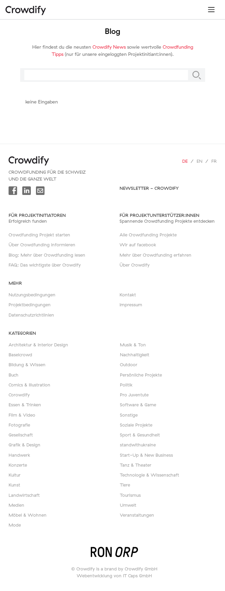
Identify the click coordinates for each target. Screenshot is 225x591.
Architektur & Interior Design (38, 344)
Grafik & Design (24, 444)
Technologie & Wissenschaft (149, 475)
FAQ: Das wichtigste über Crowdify (45, 265)
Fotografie (19, 425)
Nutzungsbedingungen (32, 294)
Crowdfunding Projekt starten (39, 234)
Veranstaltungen (137, 515)
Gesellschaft (21, 435)
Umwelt (128, 505)
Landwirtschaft (24, 495)
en (199, 161)
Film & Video (22, 415)
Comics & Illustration (29, 384)
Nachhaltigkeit (134, 354)
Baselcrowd (20, 354)
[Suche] (196, 75)
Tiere (125, 485)
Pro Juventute (134, 394)
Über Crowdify (135, 265)
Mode (15, 525)
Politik (126, 384)
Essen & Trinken (25, 404)
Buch (13, 375)
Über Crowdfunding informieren (42, 244)
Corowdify (19, 394)
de (185, 161)
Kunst (14, 485)
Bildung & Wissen (27, 364)
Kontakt (128, 294)
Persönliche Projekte (141, 375)
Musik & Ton (133, 344)
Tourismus (130, 495)
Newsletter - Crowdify (149, 188)
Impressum (131, 304)
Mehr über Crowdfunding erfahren (155, 255)
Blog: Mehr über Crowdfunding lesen (47, 255)
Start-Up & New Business (146, 455)
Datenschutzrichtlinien (31, 315)
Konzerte (18, 465)
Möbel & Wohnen (28, 515)
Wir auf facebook (138, 244)
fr (214, 161)
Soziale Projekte (136, 425)
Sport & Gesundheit (140, 435)
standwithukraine (138, 444)
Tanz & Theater (135, 465)
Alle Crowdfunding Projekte (148, 234)
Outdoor (128, 364)
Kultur (15, 475)
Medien (16, 505)
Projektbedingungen (30, 304)
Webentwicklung (94, 575)
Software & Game (138, 404)
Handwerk (19, 455)
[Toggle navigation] (211, 9)
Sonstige (129, 415)
